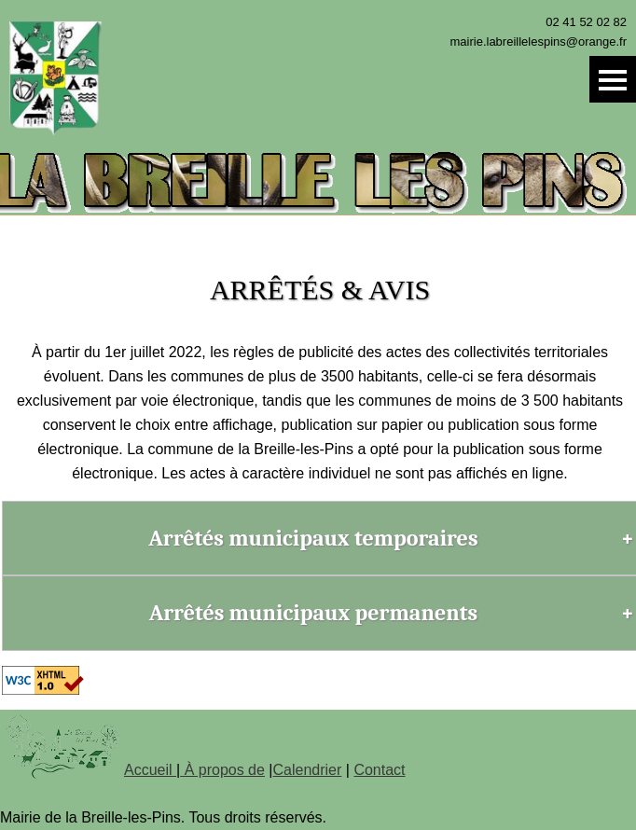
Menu (612, 79)
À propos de (222, 770)
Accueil (150, 770)
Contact (379, 770)
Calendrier (307, 770)
